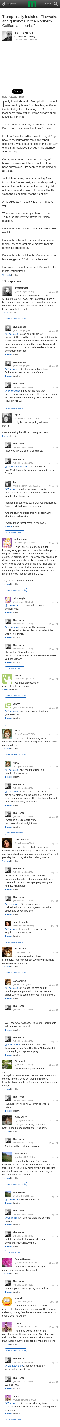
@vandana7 (20, 678)
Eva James (20, 1153)
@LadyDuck (20, 734)
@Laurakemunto (22, 1326)
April (17, 414)
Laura (17, 1323)
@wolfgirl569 (20, 1157)
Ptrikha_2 (19, 1061)
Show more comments (14, 408)
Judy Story (20, 1116)
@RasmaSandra (22, 1262)
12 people (6, 275)
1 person (8, 354)
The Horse (26, 32)
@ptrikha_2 (19, 1064)
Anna (17, 730)
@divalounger (20, 291)
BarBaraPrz (21, 948)
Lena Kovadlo (22, 839)
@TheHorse (20, 36)
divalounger (21, 287)
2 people (6, 313)
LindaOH (19, 1298)
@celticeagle (20, 543)
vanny (17, 675)
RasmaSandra (22, 1259)
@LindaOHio (20, 1301)
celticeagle (20, 539)
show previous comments (16, 318)
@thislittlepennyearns (24, 418)
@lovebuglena (21, 843)
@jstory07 (19, 1120)
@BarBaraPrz (20, 952)
